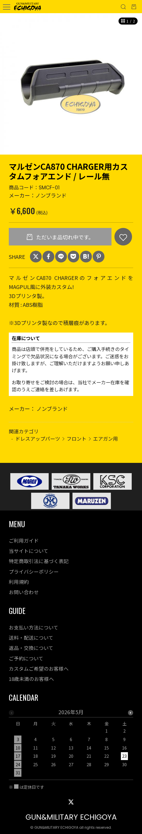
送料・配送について (31, 637)
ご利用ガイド (24, 540)
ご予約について (26, 658)
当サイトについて (28, 550)
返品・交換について (31, 647)
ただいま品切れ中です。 (64, 237)
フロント (77, 438)
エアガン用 (105, 438)
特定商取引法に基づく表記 (39, 561)
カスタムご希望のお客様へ (39, 668)
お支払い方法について (33, 627)
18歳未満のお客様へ (31, 678)
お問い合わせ (24, 592)
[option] (71, 84)
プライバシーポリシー (34, 571)
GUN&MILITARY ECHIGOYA (71, 817)
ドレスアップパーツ (37, 438)
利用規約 (19, 581)
